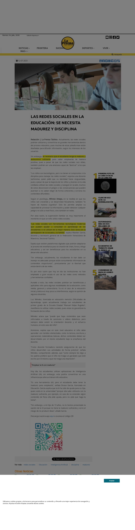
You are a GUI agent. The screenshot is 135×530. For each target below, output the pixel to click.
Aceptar (111, 481)
